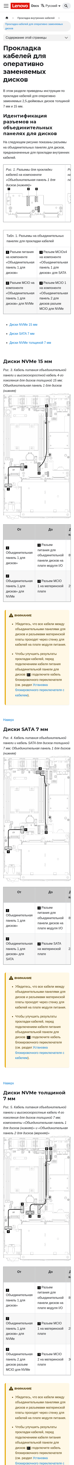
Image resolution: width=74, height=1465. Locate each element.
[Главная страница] (7, 18)
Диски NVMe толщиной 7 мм (30, 342)
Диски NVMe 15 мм (23, 324)
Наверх (8, 719)
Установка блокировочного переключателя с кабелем (39, 690)
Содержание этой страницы (26, 37)
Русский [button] (49, 5)
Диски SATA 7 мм (21, 333)
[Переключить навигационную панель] (6, 6)
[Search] (66, 6)
